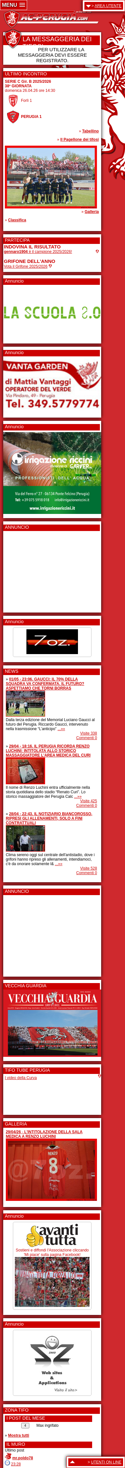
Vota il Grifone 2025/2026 (25, 266)
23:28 (16, 1464)
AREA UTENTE (108, 6)
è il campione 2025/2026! (38, 251)
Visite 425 (88, 801)
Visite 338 (88, 733)
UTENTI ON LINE (106, 1462)
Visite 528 (88, 868)
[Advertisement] (23, 569)
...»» (61, 729)
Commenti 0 (86, 738)
